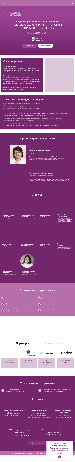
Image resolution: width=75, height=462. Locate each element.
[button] (45, 46)
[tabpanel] (37, 362)
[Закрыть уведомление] (71, 442)
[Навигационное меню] (72, 3)
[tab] (22, 343)
